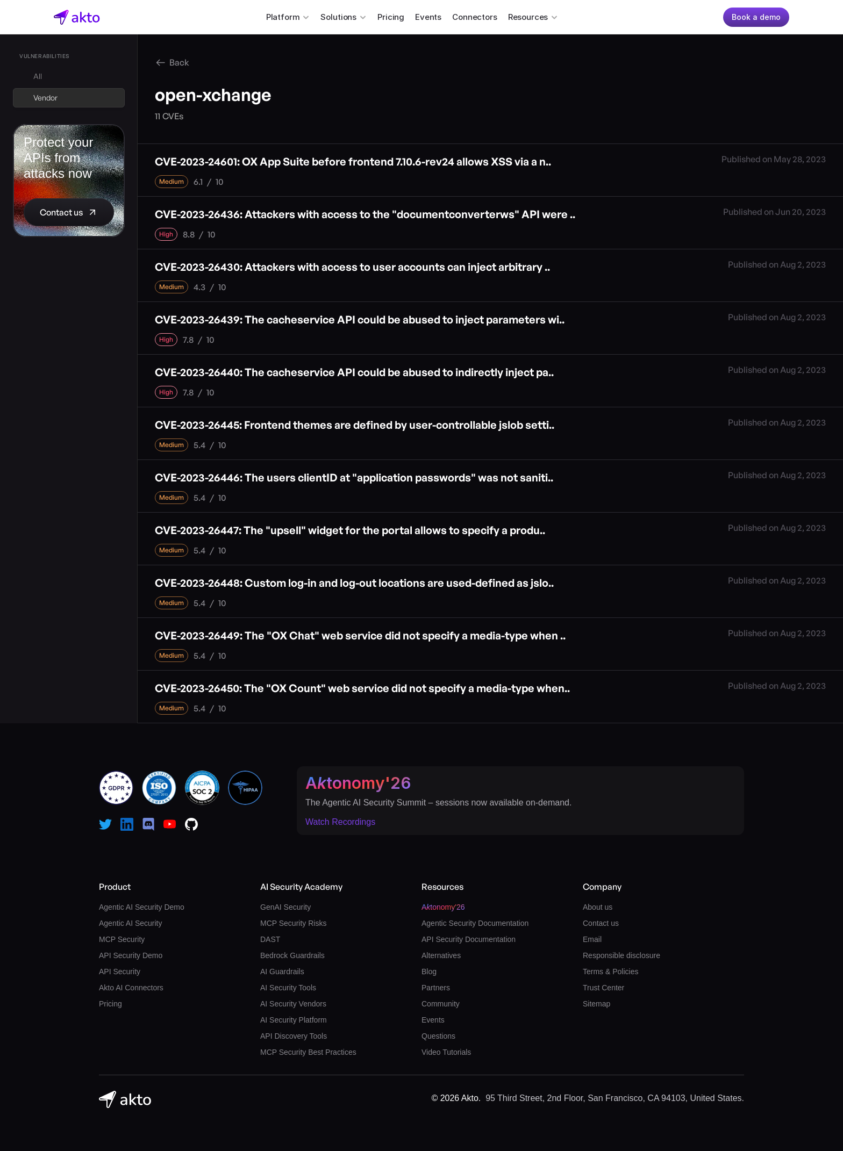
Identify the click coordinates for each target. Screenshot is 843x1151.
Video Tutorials (446, 1052)
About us (597, 907)
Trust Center (603, 987)
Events (428, 17)
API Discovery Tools (293, 1036)
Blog (429, 971)
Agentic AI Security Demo (141, 907)
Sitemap (596, 1003)
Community (441, 1003)
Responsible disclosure (621, 955)
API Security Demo (130, 955)
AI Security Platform (293, 1020)
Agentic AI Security (130, 923)
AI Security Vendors (293, 1003)
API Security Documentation (469, 939)
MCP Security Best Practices (308, 1052)
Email (592, 939)
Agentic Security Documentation (475, 923)
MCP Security (122, 939)
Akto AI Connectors (131, 987)
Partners (436, 987)
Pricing (390, 17)
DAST (270, 939)
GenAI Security (285, 907)
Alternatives (441, 955)
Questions (438, 1036)
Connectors (474, 17)
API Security (119, 971)
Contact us (601, 923)
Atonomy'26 (358, 783)
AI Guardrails (282, 971)
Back (179, 62)
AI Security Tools (288, 987)
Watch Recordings (340, 821)
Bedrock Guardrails (292, 955)
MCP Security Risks (293, 923)
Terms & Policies (610, 971)
